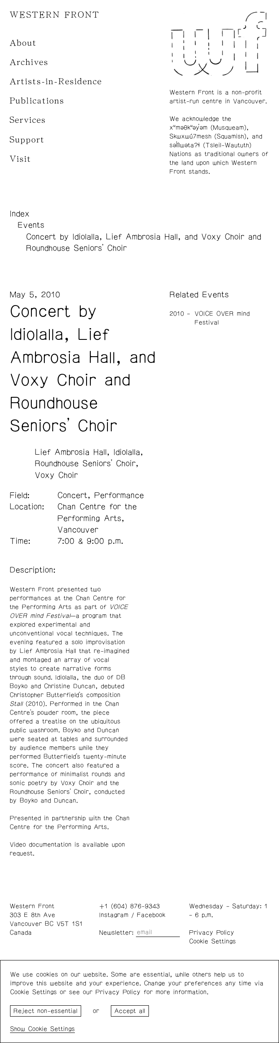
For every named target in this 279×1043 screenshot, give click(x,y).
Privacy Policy (211, 932)
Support (27, 139)
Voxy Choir (56, 475)
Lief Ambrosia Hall (71, 452)
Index (20, 214)
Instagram (113, 915)
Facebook (151, 915)
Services (28, 120)
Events (31, 225)
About (23, 43)
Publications (37, 100)
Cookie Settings (212, 941)
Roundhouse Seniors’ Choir (85, 463)
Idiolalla (126, 452)
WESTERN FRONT (55, 14)
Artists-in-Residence (56, 81)
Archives (29, 62)
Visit (20, 159)
